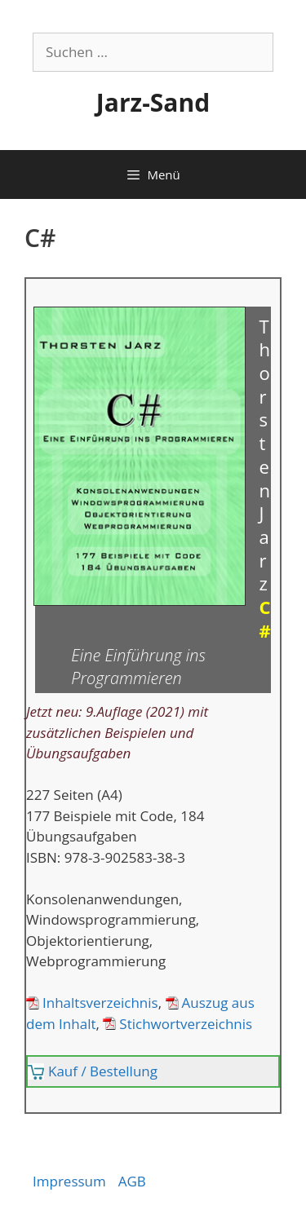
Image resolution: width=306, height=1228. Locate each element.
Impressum (69, 1181)
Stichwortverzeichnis (185, 1023)
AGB (132, 1181)
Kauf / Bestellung (102, 1071)
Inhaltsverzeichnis (100, 1002)
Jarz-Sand (153, 102)
